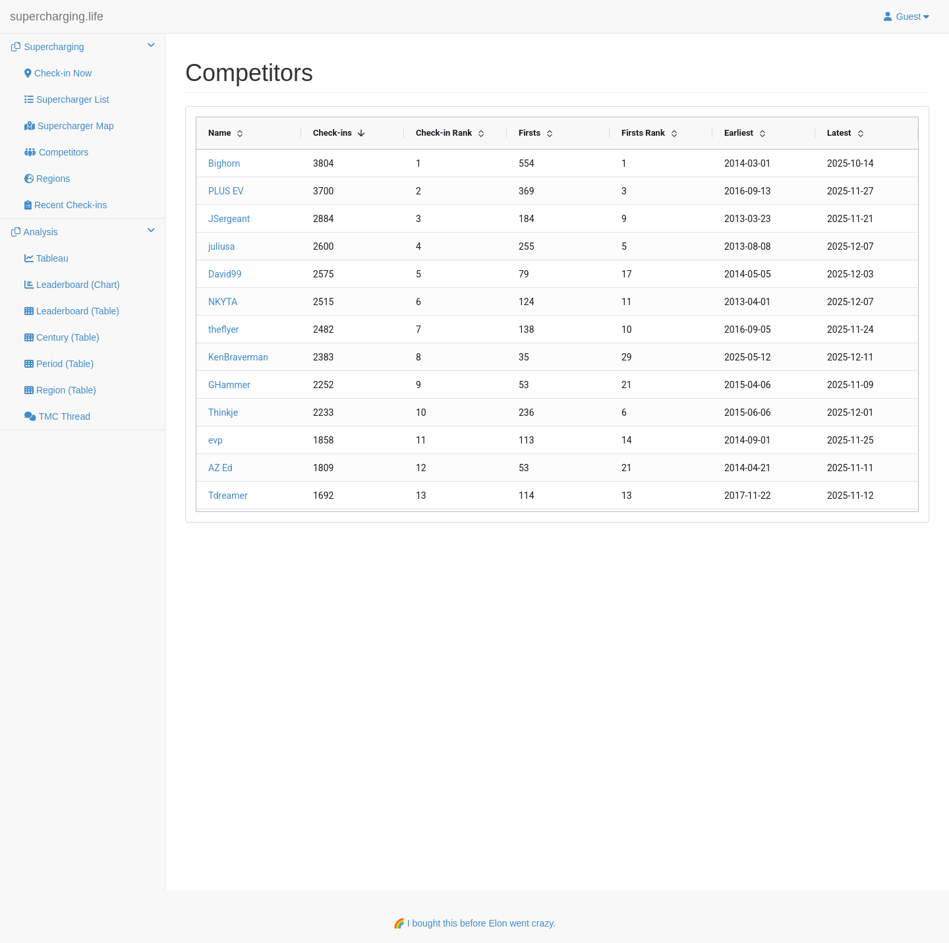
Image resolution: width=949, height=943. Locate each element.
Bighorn (224, 163)
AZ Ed (220, 468)
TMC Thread (57, 416)
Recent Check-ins (65, 205)
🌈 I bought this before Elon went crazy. (474, 923)
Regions (47, 178)
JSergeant (229, 219)
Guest (905, 16)
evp (215, 440)
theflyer (223, 329)
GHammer (229, 385)
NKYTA (222, 302)
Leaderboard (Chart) (72, 284)
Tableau (46, 258)
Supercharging (82, 46)
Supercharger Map (69, 126)
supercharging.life (56, 16)
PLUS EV (226, 191)
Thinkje (223, 412)
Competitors (56, 152)
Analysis (82, 231)
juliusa (221, 246)
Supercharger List (66, 99)
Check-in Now (58, 73)
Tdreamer (228, 495)
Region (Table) (60, 390)
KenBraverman (238, 357)
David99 (225, 274)
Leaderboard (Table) (71, 311)
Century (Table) (62, 337)
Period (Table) (59, 363)
